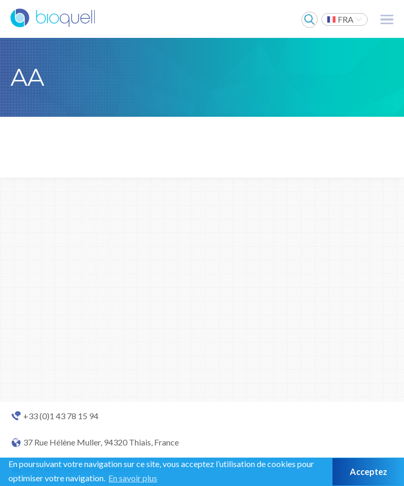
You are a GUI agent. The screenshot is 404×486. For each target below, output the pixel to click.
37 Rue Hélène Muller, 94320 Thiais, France (101, 442)
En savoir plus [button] (132, 478)
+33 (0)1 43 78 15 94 (60, 416)
